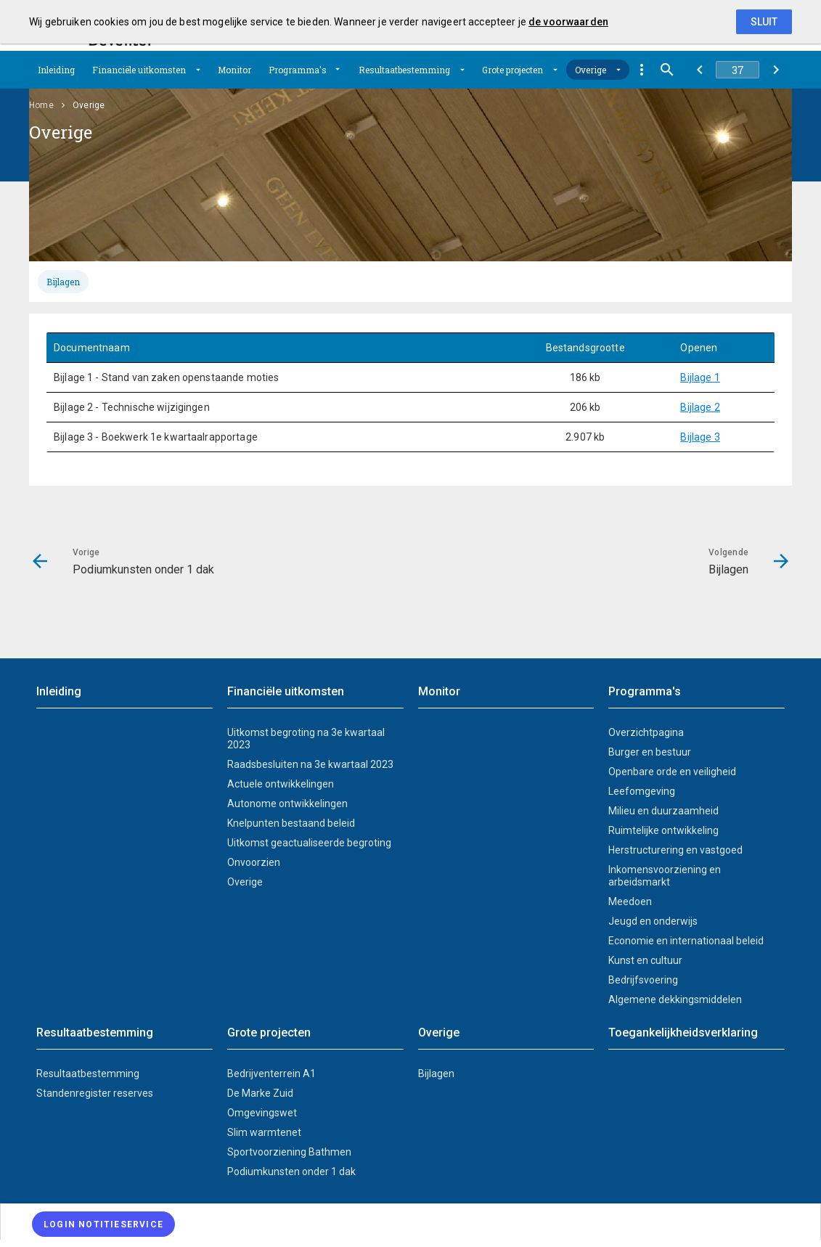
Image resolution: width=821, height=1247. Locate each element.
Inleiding (56, 69)
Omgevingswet (262, 1113)
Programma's (298, 69)
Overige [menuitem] (89, 105)
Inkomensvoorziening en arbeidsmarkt (664, 876)
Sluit (764, 22)
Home (41, 105)
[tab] (63, 281)
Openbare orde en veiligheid (672, 771)
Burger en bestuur (649, 752)
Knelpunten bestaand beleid (291, 823)
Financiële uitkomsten (139, 69)
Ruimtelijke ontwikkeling (663, 830)
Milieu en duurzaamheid (663, 811)
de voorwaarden (568, 22)
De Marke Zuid (260, 1093)
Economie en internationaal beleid (686, 941)
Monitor (234, 69)
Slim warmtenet (264, 1132)
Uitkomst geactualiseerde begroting (309, 843)
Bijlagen (63, 281)
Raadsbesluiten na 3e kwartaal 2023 (310, 764)
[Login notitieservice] (103, 1224)
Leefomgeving (641, 791)
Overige (590, 69)
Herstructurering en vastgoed (675, 850)
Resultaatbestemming (404, 69)
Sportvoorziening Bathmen (289, 1152)
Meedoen (630, 901)
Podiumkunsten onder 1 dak (291, 1171)
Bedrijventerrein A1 (271, 1073)
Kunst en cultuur (645, 960)
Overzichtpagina (646, 732)
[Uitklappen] (198, 70)
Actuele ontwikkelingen (280, 784)
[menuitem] (56, 69)
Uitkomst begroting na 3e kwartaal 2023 (306, 739)
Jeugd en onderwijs (653, 921)
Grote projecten (512, 69)
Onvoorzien (253, 862)
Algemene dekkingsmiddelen (675, 999)
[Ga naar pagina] (737, 69)
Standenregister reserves (94, 1093)
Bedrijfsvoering (643, 980)
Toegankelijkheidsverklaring (683, 1032)
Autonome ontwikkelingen (287, 803)
